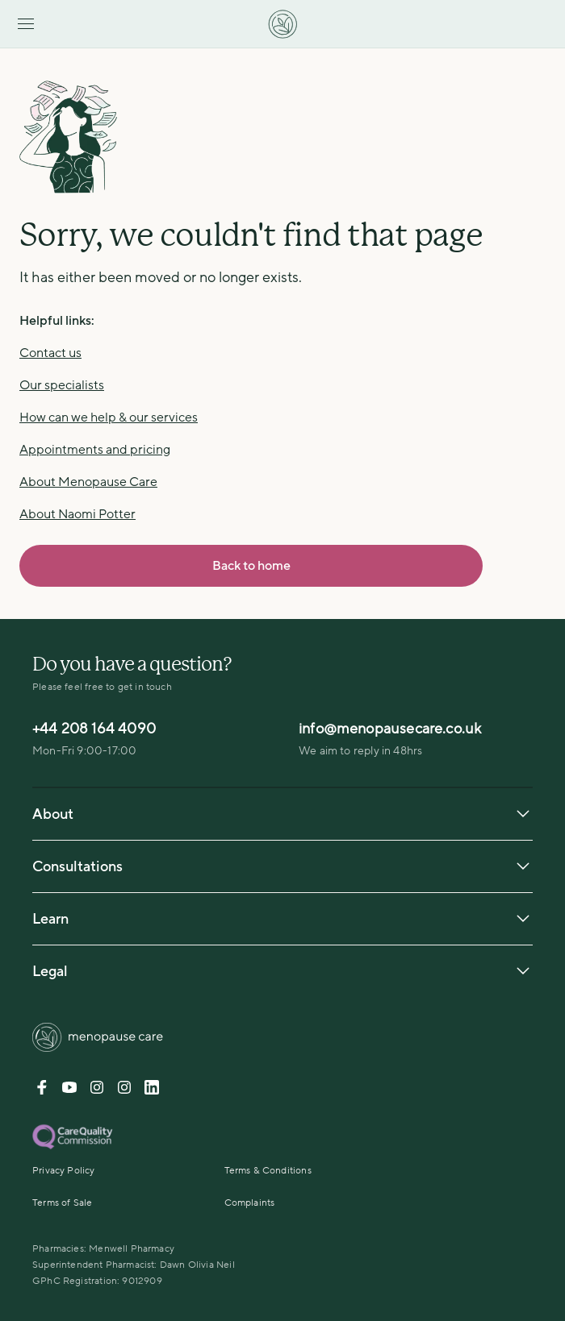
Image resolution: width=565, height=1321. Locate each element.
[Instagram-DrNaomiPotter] (97, 1090)
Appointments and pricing (94, 450)
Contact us (50, 353)
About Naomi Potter (77, 514)
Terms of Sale (62, 1202)
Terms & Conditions (268, 1170)
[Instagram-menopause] (124, 1090)
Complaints (249, 1202)
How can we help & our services (108, 417)
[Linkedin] (151, 1090)
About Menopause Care (88, 482)
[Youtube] (69, 1090)
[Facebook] (42, 1090)
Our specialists (61, 385)
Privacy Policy (63, 1170)
